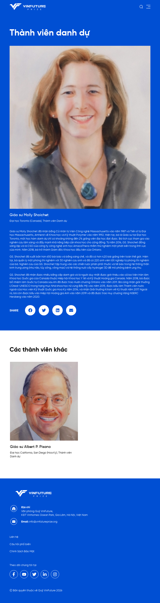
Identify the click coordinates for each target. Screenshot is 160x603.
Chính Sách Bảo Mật (22, 550)
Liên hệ (14, 536)
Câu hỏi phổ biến (20, 544)
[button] (30, 310)
